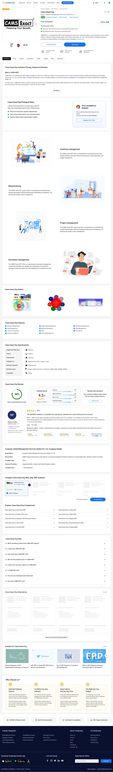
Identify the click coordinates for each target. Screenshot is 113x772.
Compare (42, 2)
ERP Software (55, 9)
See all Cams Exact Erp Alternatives (56, 637)
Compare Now (98, 499)
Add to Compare (13, 493)
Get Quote (75, 44)
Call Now (104, 22)
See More (56, 90)
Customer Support (57, 400)
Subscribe (106, 761)
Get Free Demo (51, 44)
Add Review (95, 401)
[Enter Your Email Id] (87, 761)
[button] (55, 543)
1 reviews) (19, 489)
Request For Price (89, 120)
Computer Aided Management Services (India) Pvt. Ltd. (60, 14)
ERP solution (26, 75)
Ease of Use (55, 397)
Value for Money (56, 393)
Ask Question (51, 2)
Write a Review (63, 17)
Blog (58, 2)
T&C (76, 29)
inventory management (69, 77)
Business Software (45, 9)
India (96, 3)
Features (54, 390)
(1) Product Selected (81, 499)
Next (36, 24)
